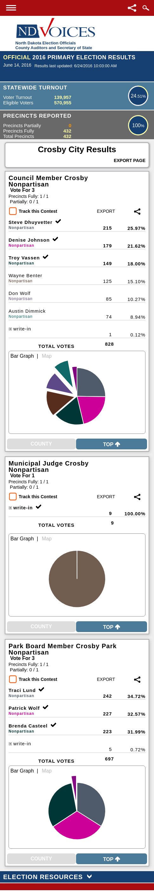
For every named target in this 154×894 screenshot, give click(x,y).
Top (111, 444)
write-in (20, 328)
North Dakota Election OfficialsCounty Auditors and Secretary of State (54, 45)
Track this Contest (38, 211)
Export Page (129, 160)
